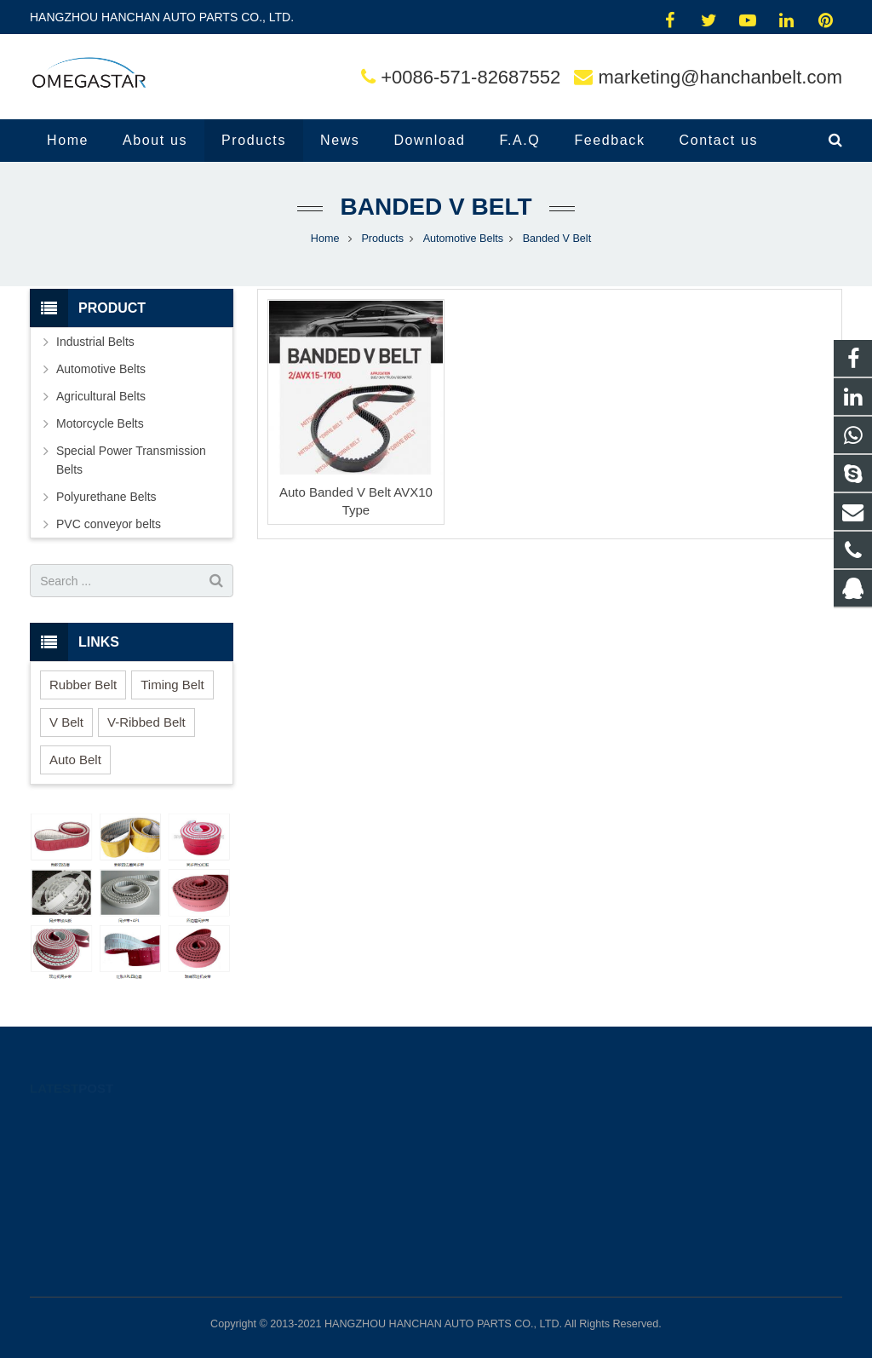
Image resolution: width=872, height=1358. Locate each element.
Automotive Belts (101, 369)
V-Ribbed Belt (146, 722)
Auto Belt (75, 759)
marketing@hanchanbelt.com (720, 77)
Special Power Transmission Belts (131, 460)
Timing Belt (172, 684)
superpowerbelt (503, 1219)
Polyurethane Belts (106, 496)
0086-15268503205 (513, 1145)
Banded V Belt (435, 206)
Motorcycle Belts (100, 423)
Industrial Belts (95, 341)
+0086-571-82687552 (470, 77)
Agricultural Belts (101, 396)
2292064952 (498, 1120)
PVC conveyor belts (108, 524)
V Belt (66, 722)
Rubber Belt (83, 684)
